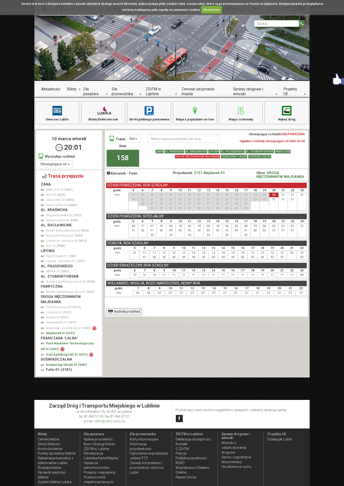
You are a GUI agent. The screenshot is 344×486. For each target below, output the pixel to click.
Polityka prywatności (191, 458)
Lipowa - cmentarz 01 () (65, 263)
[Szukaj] (302, 23)
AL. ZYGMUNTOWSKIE (259, 153)
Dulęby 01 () (57, 319)
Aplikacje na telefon (98, 439)
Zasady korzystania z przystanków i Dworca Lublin (146, 467)
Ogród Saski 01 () (61, 258)
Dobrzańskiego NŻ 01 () (67, 357)
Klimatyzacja (93, 453)
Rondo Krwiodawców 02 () (67, 233)
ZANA (159, 153)
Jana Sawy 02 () (60, 202)
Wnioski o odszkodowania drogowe (233, 447)
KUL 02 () (55, 248)
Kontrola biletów (50, 449)
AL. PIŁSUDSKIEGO (232, 153)
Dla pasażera (91, 91)
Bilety (72, 89)
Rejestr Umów (186, 477)
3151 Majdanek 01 (209, 175)
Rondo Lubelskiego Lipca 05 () (70, 284)
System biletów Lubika (54, 482)
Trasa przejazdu (62, 178)
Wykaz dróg (286, 113)
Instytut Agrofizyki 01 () (66, 367)
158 (123, 160)
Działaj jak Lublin (279, 439)
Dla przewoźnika (122, 91)
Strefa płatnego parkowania (149, 115)
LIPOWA (214, 153)
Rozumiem (211, 9)
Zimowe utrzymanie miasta (198, 91)
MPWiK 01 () (57, 273)
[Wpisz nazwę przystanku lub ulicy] (184, 141)
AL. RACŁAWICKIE (196, 153)
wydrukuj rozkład (124, 314)
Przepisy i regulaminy (99, 472)
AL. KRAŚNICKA (174, 153)
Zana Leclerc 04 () (61, 207)
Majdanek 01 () (60, 335)
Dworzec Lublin (57, 113)
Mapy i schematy (241, 113)
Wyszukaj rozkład (56, 158)
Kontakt (181, 444)
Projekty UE (290, 91)
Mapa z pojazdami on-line (194, 113)
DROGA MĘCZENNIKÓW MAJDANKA (197, 158)
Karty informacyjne (144, 439)
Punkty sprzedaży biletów (57, 453)
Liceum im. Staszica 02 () (66, 243)
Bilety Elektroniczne (103, 113)
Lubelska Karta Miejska (101, 458)
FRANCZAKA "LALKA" (234, 158)
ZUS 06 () (56, 197)
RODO (180, 463)
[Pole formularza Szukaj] (276, 23)
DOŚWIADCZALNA (260, 158)
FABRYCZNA (282, 153)
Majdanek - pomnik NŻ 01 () (69, 330)
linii (133, 141)
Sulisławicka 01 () (61, 324)
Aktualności (50, 89)
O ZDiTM (182, 449)
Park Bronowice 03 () (63, 309)
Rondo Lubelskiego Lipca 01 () (70, 294)
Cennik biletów (48, 439)
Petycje (181, 453)
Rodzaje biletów (50, 468)
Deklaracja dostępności (193, 439)
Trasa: (117, 141)
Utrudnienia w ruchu (236, 467)
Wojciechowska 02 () (64, 217)
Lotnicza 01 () (59, 314)
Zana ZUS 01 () (59, 192)
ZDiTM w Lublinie (153, 91)
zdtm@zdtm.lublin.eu (109, 421)
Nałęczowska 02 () (62, 222)
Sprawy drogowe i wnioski (248, 91)
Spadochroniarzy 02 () (64, 238)
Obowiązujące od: (55, 167)
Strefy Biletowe (49, 444)
